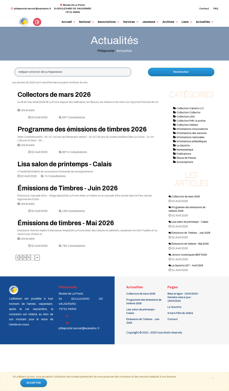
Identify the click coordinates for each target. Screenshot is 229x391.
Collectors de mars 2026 (54, 94)
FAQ (215, 8)
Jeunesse (148, 21)
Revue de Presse (184, 158)
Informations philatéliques (190, 141)
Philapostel (105, 51)
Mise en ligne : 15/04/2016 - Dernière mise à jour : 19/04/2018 (183, 297)
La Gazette (181, 145)
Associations (107, 21)
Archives (168, 21)
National (84, 21)
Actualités (203, 21)
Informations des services (190, 133)
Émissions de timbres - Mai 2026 (65, 223)
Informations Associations (190, 129)
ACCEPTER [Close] (33, 382)
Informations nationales (189, 137)
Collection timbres (185, 125)
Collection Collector (186, 112)
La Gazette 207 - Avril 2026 (186, 265)
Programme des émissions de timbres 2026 (82, 129)
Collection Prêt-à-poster (189, 120)
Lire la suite (26, 110)
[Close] (213, 378)
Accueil (67, 21)
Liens (185, 21)
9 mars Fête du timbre (180, 313)
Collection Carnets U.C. (188, 108)
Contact (204, 8)
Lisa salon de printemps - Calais (64, 164)
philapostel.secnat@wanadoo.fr (31, 8)
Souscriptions (183, 162)
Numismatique (183, 149)
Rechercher (181, 72)
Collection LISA (184, 116)
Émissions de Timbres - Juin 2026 (67, 188)
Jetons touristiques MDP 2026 (188, 254)
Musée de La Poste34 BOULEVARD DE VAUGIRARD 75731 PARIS (72, 8)
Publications (182, 153)
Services (129, 21)
